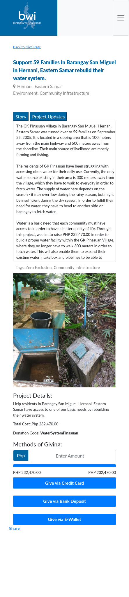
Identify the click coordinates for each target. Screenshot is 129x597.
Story (20, 116)
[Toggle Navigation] (121, 18)
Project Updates (48, 116)
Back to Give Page (27, 47)
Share (14, 528)
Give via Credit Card (64, 483)
